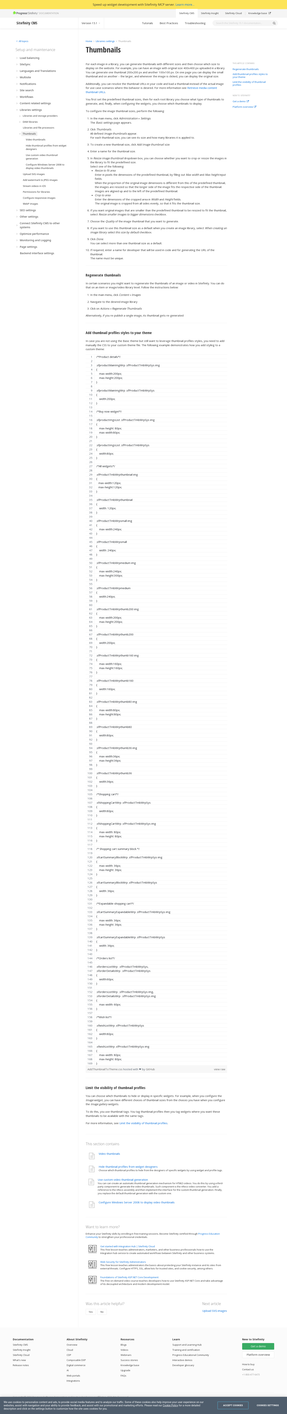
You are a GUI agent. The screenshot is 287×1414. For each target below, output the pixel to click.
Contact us (248, 1369)
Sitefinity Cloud (233, 13)
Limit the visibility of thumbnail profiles (249, 83)
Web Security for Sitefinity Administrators (123, 1262)
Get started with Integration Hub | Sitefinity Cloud (127, 1246)
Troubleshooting (195, 23)
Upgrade (125, 1370)
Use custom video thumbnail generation (123, 1179)
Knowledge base (259, 13)
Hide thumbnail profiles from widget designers (128, 1166)
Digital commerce (76, 1365)
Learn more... (185, 4)
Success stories (129, 1360)
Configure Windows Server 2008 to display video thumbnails (137, 1202)
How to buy (248, 1364)
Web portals (73, 1375)
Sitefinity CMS (186, 13)
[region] (156, 710)
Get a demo (241, 101)
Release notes (21, 1365)
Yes (91, 1311)
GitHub (150, 1069)
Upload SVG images (214, 1311)
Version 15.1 (91, 23)
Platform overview (244, 107)
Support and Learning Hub (187, 1344)
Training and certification (186, 1349)
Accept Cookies (233, 1405)
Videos (124, 1349)
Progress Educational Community (190, 1355)
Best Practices (169, 23)
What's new (19, 1360)
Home (89, 41)
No (102, 1311)
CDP (69, 1355)
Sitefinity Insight (210, 13)
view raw (219, 1069)
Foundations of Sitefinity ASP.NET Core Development (129, 1277)
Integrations (73, 1380)
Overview (72, 1344)
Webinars (126, 1355)
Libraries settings (105, 41)
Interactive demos (182, 1360)
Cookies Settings (268, 1405)
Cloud (70, 1349)
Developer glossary (183, 1365)
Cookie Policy (170, 1405)
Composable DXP (76, 1360)
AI (68, 1370)
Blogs (124, 1344)
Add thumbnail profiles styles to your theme (250, 75)
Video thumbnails (109, 1153)
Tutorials (147, 23)
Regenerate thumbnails (246, 69)
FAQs (123, 1375)
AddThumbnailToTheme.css (105, 1069)
